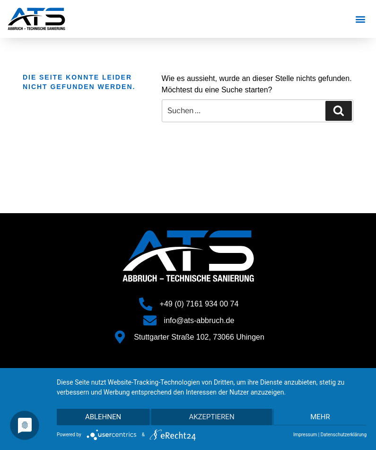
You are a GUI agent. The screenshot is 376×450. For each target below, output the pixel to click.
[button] (360, 19)
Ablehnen (103, 417)
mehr (321, 417)
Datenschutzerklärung (344, 434)
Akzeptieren (211, 417)
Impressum (305, 434)
